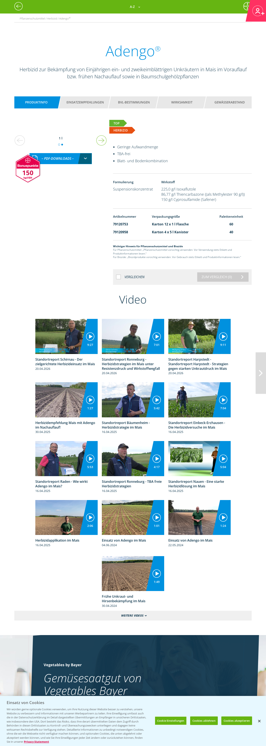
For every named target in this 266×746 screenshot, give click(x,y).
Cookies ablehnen (204, 720)
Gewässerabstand (229, 102)
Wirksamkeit (181, 102)
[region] (133, 721)
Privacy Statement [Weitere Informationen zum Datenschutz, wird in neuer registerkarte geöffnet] (36, 742)
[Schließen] (259, 721)
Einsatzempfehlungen (85, 102)
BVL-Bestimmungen (134, 102)
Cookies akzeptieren (237, 720)
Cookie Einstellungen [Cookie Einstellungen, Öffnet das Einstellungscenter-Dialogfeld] (170, 720)
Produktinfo (36, 102)
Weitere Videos (132, 615)
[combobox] (61, 158)
